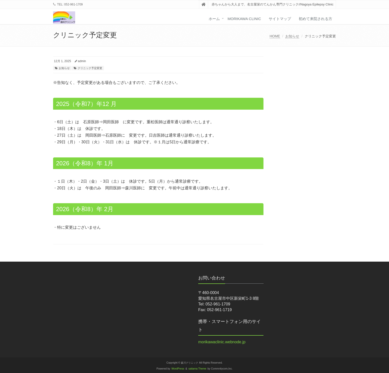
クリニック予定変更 (90, 68)
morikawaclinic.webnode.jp (221, 342)
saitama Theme (197, 368)
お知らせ (292, 36)
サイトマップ (280, 19)
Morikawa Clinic (244, 19)
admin (82, 61)
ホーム (214, 19)
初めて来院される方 (315, 19)
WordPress (177, 368)
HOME (275, 36)
